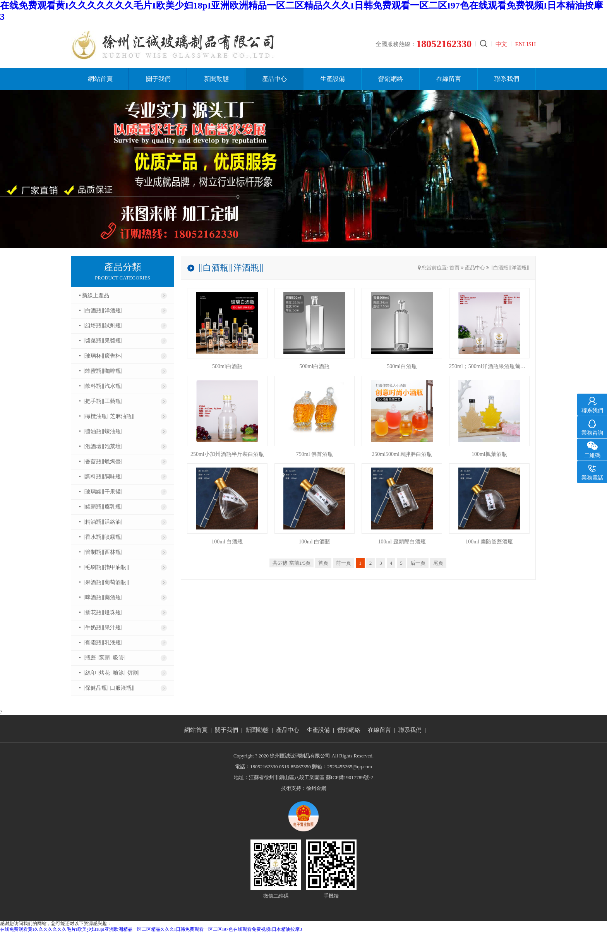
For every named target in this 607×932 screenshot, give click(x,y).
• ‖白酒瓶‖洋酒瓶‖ (101, 311)
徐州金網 (316, 788)
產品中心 (274, 78)
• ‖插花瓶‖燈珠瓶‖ (101, 612)
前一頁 (343, 563)
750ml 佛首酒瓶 (314, 454)
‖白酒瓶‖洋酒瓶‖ (510, 268)
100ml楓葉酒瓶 (489, 454)
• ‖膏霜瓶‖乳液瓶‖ (101, 643)
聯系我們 (506, 78)
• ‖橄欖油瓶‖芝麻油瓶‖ (107, 416)
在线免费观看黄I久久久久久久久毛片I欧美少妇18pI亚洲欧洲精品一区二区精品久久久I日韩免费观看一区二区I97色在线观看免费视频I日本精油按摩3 (151, 929)
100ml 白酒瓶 (227, 542)
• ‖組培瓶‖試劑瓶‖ (101, 326)
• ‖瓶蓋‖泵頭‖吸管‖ (103, 658)
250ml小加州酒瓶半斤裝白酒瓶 (227, 454)
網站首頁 (100, 78)
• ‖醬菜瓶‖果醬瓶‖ (101, 341)
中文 (501, 44)
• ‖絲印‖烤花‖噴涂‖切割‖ (110, 673)
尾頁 (438, 563)
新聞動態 (216, 78)
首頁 (454, 268)
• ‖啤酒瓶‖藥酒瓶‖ (101, 597)
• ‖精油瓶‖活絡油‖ (101, 522)
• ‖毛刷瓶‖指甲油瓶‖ (104, 567)
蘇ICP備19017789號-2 (349, 777)
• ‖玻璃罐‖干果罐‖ (101, 492)
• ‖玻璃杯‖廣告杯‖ (101, 356)
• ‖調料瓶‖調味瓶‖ (101, 477)
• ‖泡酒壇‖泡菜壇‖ (101, 446)
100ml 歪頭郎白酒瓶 (401, 542)
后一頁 (417, 563)
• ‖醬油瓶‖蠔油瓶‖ (101, 431)
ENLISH (525, 44)
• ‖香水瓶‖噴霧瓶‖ (101, 537)
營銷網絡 (390, 78)
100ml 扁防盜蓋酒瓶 (489, 542)
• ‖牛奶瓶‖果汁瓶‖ (101, 627)
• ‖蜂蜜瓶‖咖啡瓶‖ (101, 371)
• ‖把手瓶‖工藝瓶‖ (101, 401)
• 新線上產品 (94, 295)
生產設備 (332, 78)
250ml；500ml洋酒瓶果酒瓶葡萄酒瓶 (489, 366)
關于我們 (158, 78)
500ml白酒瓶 (227, 366)
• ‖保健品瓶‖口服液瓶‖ (107, 688)
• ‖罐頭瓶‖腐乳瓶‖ (101, 507)
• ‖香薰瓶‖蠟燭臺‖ (101, 461)
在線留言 (448, 78)
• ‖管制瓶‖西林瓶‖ (101, 552)
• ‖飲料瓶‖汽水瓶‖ (101, 386)
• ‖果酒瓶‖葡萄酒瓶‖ (104, 582)
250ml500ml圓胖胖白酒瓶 (402, 454)
